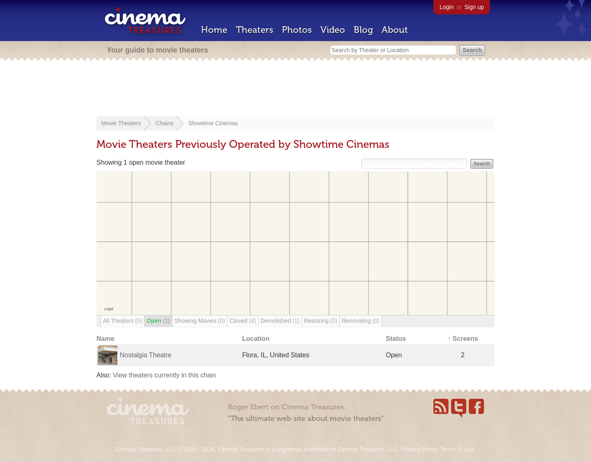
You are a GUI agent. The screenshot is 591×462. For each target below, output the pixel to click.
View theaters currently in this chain (164, 375)
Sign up (474, 7)
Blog (363, 29)
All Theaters (122, 320)
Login (447, 7)
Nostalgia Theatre (146, 355)
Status (396, 338)
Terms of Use (457, 449)
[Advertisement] (295, 89)
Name (105, 338)
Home (214, 29)
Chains (165, 123)
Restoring (320, 320)
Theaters (254, 29)
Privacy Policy (419, 449)
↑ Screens (462, 338)
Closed (242, 320)
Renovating (361, 320)
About (395, 29)
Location (256, 338)
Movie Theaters (121, 123)
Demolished (280, 320)
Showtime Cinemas (213, 123)
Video (333, 29)
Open (158, 320)
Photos (297, 29)
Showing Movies (199, 320)
